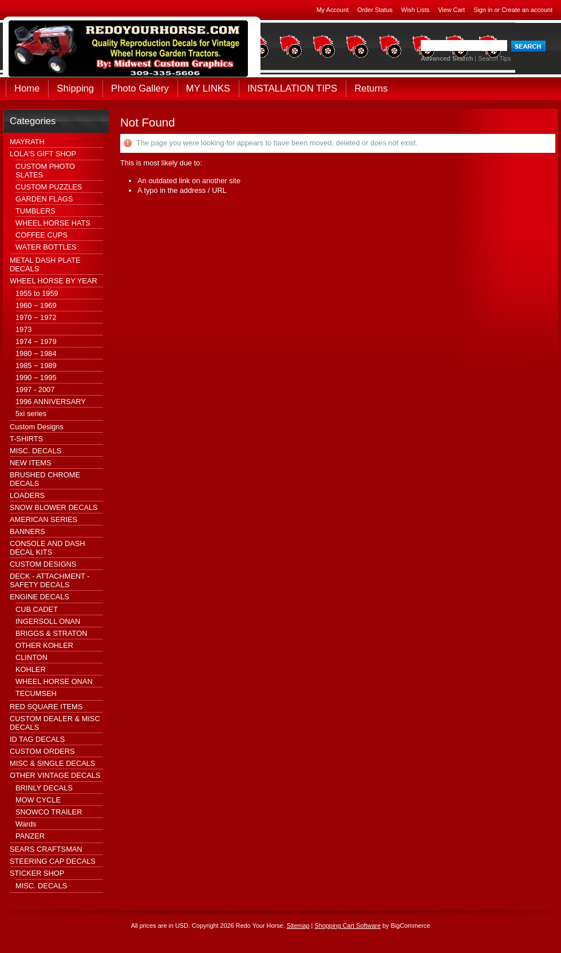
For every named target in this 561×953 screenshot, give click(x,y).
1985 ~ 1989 (36, 365)
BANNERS (27, 531)
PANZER (30, 836)
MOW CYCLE (38, 800)
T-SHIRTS (26, 438)
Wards (26, 824)
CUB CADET (36, 609)
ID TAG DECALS (37, 739)
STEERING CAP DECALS (53, 861)
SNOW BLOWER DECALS (54, 507)
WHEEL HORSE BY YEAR (53, 280)
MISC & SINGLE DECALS (52, 763)
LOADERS (27, 495)
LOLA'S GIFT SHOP (43, 153)
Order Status (375, 9)
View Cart (451, 9)
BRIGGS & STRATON (51, 633)
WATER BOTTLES (46, 247)
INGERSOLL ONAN (47, 621)
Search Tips (494, 58)
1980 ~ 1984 (36, 353)
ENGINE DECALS (39, 596)
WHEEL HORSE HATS (52, 223)
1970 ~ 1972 (36, 317)
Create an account (526, 9)
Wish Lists (415, 9)
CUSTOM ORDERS (42, 751)
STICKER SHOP (37, 873)
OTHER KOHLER (44, 645)
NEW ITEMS (31, 462)
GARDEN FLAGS (44, 199)
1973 (23, 329)
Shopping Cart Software (347, 925)
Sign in (482, 9)
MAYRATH (27, 141)
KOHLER (30, 669)
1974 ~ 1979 (36, 341)
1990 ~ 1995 (36, 377)
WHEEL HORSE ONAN (54, 681)
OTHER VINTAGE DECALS (55, 775)
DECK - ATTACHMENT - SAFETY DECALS (49, 580)
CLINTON (31, 657)
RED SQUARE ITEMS (46, 706)
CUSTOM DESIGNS (43, 564)
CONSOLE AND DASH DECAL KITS (47, 547)
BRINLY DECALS (44, 788)
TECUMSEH (36, 693)
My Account (333, 9)
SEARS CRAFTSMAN (46, 849)
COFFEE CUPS (41, 235)
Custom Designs (37, 426)
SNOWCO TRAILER (48, 812)
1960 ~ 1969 (36, 305)
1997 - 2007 (34, 389)
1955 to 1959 (36, 293)
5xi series (30, 413)
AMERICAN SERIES (43, 519)
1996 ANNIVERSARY (50, 401)
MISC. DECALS (35, 450)
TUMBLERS (35, 211)
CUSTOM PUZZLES (48, 187)
